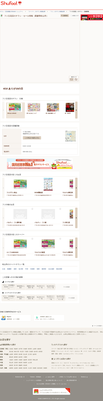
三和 (72, 368)
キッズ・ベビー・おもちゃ (72, 351)
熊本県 (25, 368)
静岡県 (16, 357)
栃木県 (36, 351)
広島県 (16, 362)
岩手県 (20, 349)
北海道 (11, 349)
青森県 (16, 349)
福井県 (34, 354)
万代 (64, 365)
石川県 (30, 354)
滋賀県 (25, 360)
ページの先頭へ (97, 325)
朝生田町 (59, 269)
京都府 (20, 360)
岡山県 (11, 362)
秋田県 (30, 349)
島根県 (25, 362)
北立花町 (51, 269)
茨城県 (31, 351)
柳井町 (44, 269)
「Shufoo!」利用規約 (35, 377)
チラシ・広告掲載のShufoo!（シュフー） (11, 11)
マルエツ (68, 365)
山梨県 (11, 354)
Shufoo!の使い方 (20, 377)
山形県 (34, 349)
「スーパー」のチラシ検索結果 (36, 11)
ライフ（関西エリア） (78, 365)
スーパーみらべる (85, 363)
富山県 (25, 354)
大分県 (30, 368)
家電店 (53, 351)
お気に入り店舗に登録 (74, 15)
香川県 (16, 365)
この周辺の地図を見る (32, 138)
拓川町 (21, 269)
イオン (92, 363)
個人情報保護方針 (72, 380)
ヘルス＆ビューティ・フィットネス (73, 354)
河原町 (32, 269)
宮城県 (25, 349)
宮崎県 (34, 368)
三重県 (25, 357)
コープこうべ (61, 368)
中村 (26, 269)
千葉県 (26, 351)
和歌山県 (35, 360)
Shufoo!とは (84, 377)
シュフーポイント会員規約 (33, 380)
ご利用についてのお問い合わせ (68, 377)
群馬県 (40, 351)
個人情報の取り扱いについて (54, 380)
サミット (54, 368)
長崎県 (20, 368)
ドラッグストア (83, 348)
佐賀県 (16, 368)
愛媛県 (20, 365)
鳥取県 (20, 362)
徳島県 (11, 365)
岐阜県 (20, 357)
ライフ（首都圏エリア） (92, 365)
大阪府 (11, 360)
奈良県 (30, 360)
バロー (68, 368)
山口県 (30, 362)
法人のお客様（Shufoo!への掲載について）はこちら (51, 384)
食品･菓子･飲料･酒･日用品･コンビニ (67, 348)
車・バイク (84, 351)
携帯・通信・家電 (57, 354)
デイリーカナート (79, 368)
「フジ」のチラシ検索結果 (57, 11)
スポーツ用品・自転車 (94, 351)
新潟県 (20, 354)
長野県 (16, 354)
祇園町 (9, 269)
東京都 (11, 351)
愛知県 (11, 357)
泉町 (15, 269)
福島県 (39, 349)
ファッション (60, 351)
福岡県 (11, 368)
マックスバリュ (74, 363)
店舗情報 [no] (65, 15)
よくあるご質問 (49, 377)
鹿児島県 (39, 368)
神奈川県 (16, 351)
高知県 (25, 365)
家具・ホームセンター (95, 348)
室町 (38, 269)
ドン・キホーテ (64, 363)
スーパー (54, 348)
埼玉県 (22, 351)
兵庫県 (16, 360)
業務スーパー (55, 363)
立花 (3, 269)
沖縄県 (45, 368)
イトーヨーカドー (57, 365)
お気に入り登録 (32, 209)
